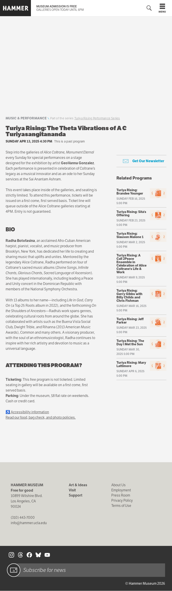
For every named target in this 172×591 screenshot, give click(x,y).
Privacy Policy (122, 500)
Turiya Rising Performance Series (97, 118)
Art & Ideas (78, 485)
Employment (121, 490)
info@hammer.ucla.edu (29, 523)
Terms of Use (121, 505)
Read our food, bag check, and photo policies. (41, 417)
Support (75, 495)
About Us (118, 485)
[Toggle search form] (149, 8)
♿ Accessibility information (27, 412)
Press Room (120, 495)
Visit (72, 490)
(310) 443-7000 (23, 517)
